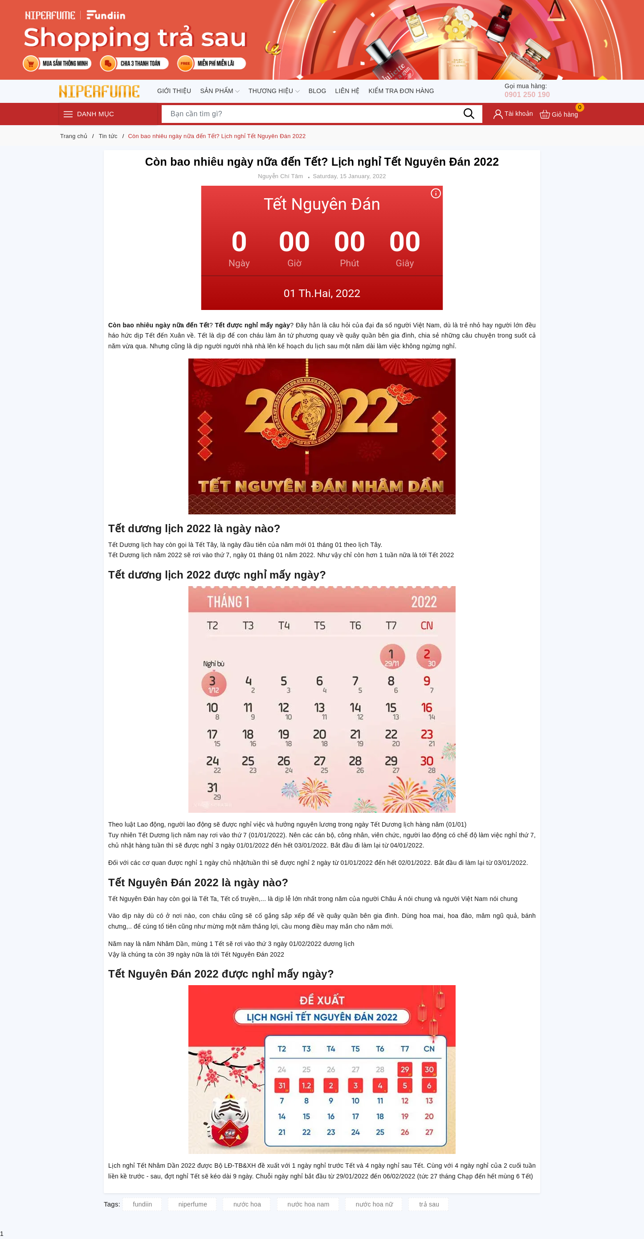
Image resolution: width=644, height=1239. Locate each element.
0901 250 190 (532, 91)
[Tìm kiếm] (469, 115)
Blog (317, 91)
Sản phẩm (220, 92)
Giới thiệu (174, 91)
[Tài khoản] (513, 116)
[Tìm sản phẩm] (322, 116)
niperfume (193, 1204)
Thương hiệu (274, 92)
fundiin (142, 1204)
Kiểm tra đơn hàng (401, 91)
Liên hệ (347, 91)
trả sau (429, 1204)
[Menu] (68, 116)
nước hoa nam (309, 1204)
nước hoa (247, 1204)
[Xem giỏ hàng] (559, 116)
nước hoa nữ (374, 1204)
